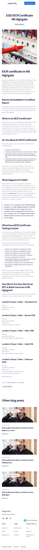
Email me (16, 546)
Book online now (7, 376)
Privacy (16, 531)
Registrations (5, 535)
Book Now (23, 546)
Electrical (28, 531)
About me (4, 528)
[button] (36, 3)
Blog (14, 11)
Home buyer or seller (30, 535)
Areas (3, 531)
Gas (27, 528)
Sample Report (29, 3)
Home (9, 11)
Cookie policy (18, 528)
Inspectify (12, 3)
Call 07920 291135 (6, 546)
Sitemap (16, 535)
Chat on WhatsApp (30, 520)
